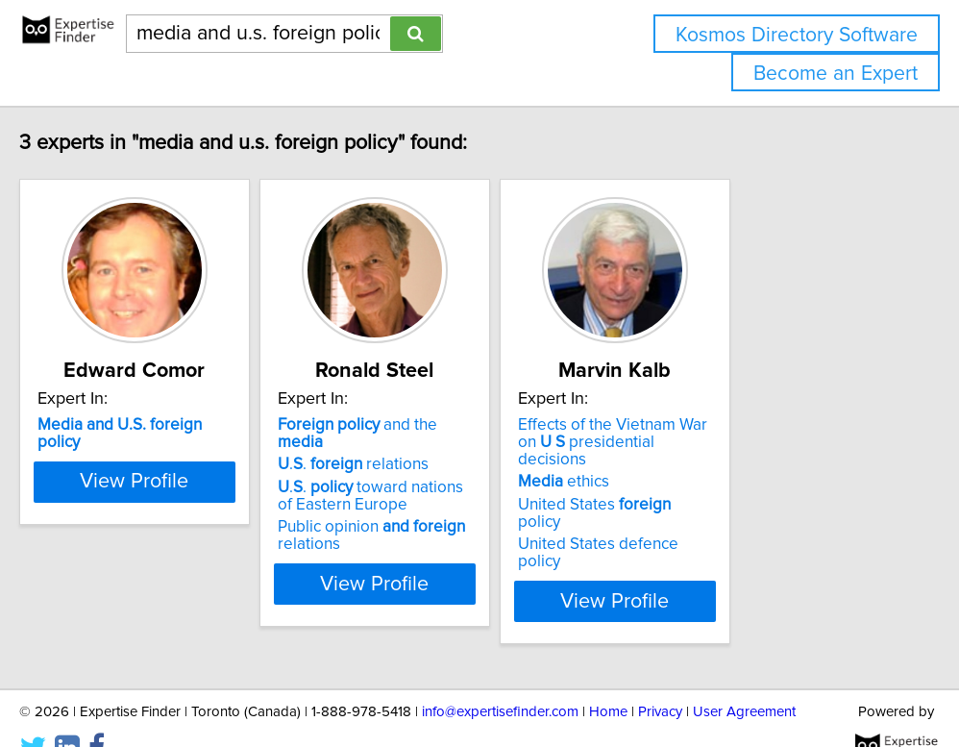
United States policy (741, 487)
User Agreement (744, 677)
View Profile (187, 566)
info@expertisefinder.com (500, 677)
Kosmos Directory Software (797, 35)
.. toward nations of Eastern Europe (455, 478)
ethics (687, 464)
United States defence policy (745, 509)
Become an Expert (835, 73)
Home (608, 677)
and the (458, 425)
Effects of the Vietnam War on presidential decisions (762, 433)
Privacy (660, 677)
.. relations (429, 447)
